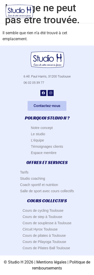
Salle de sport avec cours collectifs (47, 191)
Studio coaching (32, 178)
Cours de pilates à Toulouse (44, 236)
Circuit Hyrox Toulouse (40, 229)
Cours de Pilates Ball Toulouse (46, 248)
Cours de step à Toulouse (42, 217)
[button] (86, 11)
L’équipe (37, 140)
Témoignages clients (47, 146)
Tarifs (24, 172)
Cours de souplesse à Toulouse (47, 223)
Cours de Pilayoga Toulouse (44, 242)
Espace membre (43, 153)
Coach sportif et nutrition (39, 185)
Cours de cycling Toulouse (43, 210)
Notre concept (42, 128)
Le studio (38, 134)
